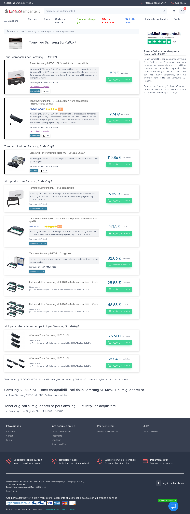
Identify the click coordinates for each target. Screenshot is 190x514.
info (60, 109)
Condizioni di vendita (61, 431)
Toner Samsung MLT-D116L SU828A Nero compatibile (59, 63)
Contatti (178, 19)
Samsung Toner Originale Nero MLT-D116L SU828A (57, 152)
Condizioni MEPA (151, 431)
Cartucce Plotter (60, 21)
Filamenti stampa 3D (86, 21)
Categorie (11, 21)
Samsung (32, 31)
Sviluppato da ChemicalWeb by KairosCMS (60, 509)
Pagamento (57, 436)
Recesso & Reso (59, 444)
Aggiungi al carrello (119, 79)
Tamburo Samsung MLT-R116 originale (50, 253)
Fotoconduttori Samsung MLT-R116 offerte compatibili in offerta (63, 282)
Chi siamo (10, 431)
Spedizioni (57, 440)
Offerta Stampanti (108, 21)
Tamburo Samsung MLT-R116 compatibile (51, 187)
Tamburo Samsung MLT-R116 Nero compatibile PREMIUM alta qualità (63, 220)
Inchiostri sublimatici (156, 19)
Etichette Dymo (130, 21)
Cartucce (33, 19)
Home (11, 31)
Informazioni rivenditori (108, 431)
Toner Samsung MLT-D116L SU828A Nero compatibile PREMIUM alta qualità (59, 102)
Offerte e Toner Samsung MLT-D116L (49, 335)
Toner (46, 19)
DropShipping (12, 491)
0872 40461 (178, 3)
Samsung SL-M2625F (64, 31)
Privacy (9, 440)
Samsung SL (45, 31)
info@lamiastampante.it (153, 3)
